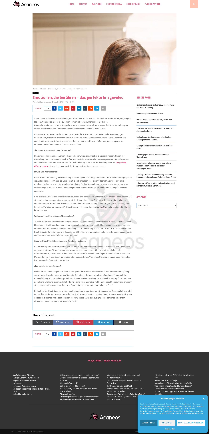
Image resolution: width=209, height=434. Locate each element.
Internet (35, 93)
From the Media (114, 4)
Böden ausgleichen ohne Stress (149, 114)
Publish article (152, 4)
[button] (203, 398)
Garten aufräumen (114, 378)
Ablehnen (167, 423)
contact (83, 4)
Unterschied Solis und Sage (165, 380)
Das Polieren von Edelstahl (23, 375)
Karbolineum (18, 383)
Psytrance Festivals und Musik (119, 386)
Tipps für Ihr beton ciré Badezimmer (169, 389)
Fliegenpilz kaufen (67, 394)
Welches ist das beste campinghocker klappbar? (79, 375)
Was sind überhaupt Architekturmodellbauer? (173, 386)
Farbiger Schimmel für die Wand (26, 378)
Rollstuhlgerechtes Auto (22, 394)
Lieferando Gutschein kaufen (24, 386)
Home (71, 4)
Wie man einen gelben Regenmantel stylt (123, 375)
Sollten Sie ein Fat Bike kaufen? (72, 386)
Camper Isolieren (114, 399)
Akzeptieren (148, 423)
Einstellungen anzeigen (191, 423)
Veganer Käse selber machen (24, 381)
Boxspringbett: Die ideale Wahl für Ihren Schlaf (173, 383)
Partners (97, 4)
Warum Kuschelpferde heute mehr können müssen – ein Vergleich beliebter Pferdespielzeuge (154, 166)
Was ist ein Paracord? (69, 383)
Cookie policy (170, 429)
